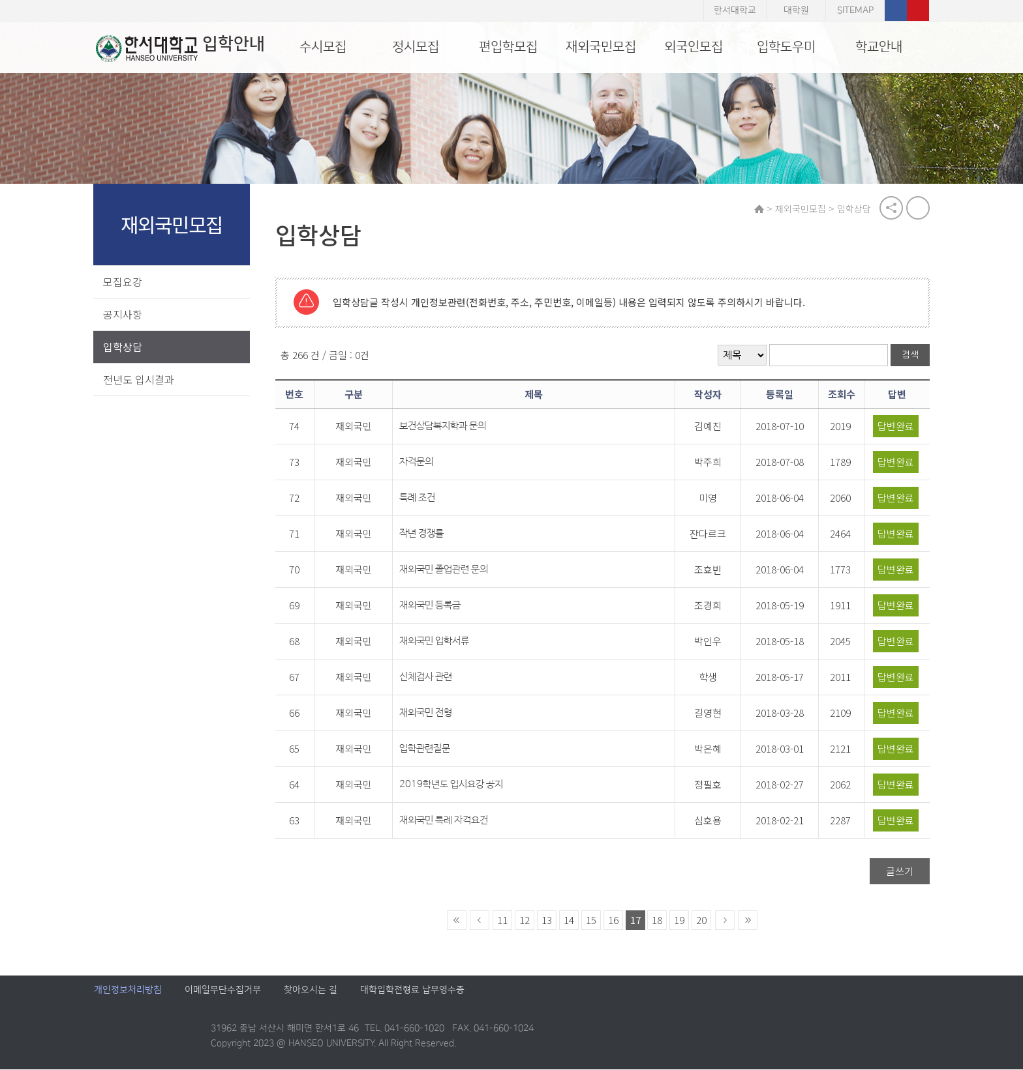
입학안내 (178, 48)
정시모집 (415, 47)
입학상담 (123, 346)
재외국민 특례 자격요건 (445, 820)
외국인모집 (693, 47)
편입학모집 (508, 47)
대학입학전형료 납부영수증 (412, 990)
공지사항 (123, 314)
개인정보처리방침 (128, 990)
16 (614, 920)
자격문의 (418, 462)
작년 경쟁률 (423, 534)
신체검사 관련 (427, 677)
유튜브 (918, 10)
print (917, 208)
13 (547, 920)
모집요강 (123, 281)
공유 (890, 208)
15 (592, 920)
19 (680, 920)
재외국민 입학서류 (436, 641)
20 (702, 920)
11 (503, 920)
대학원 (796, 10)
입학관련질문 (426, 749)
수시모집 (322, 47)
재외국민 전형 (427, 713)
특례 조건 (419, 498)
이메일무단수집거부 (223, 990)
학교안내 (878, 47)
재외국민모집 (601, 47)
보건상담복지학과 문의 (444, 426)
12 (525, 920)
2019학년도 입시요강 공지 (453, 784)
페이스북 (896, 10)
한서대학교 (735, 10)
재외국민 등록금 (432, 605)
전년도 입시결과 (139, 379)
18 (657, 920)
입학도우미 (786, 47)
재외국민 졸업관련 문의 (445, 569)
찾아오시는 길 (310, 990)
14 (569, 920)
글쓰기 (899, 871)
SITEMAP (855, 10)
